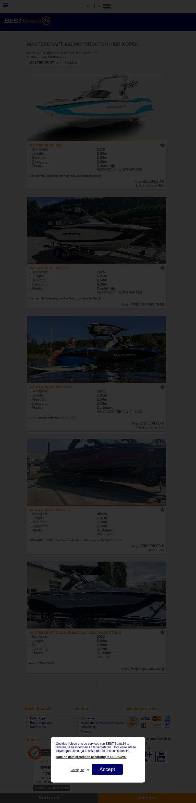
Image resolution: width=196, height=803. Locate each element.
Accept (107, 769)
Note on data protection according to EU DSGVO (91, 757)
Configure (77, 770)
